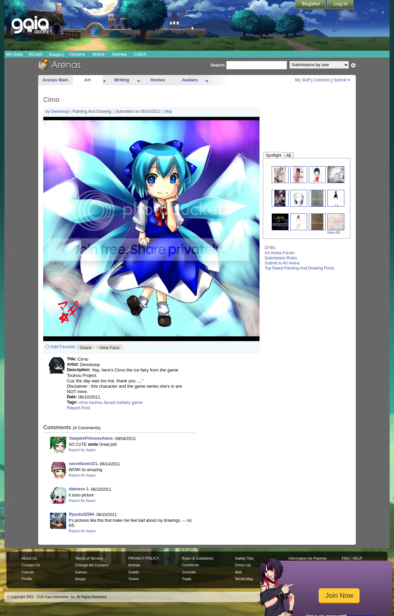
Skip (168, 111)
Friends (28, 572)
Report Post (78, 407)
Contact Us (31, 565)
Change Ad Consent (91, 565)
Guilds (133, 572)
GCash (36, 54)
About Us (29, 558)
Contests (322, 80)
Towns (133, 579)
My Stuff (302, 80)
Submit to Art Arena (282, 263)
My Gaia (14, 54)
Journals (189, 572)
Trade (186, 579)
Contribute (190, 565)
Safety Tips (244, 558)
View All (333, 232)
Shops (56, 54)
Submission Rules (281, 258)
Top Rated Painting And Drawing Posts (299, 268)
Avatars (190, 79)
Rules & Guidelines (198, 558)
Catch (140, 54)
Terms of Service (89, 558)
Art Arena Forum (279, 253)
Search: (218, 65)
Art (87, 79)
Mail (238, 572)
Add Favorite (62, 346)
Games (119, 54)
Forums (77, 54)
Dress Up (243, 565)
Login (340, 5)
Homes (157, 79)
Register (311, 5)
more (104, 80)
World (98, 54)
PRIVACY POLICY (143, 558)
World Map (244, 579)
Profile (27, 579)
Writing (121, 79)
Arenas (134, 565)
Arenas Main (55, 79)
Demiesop (60, 111)
